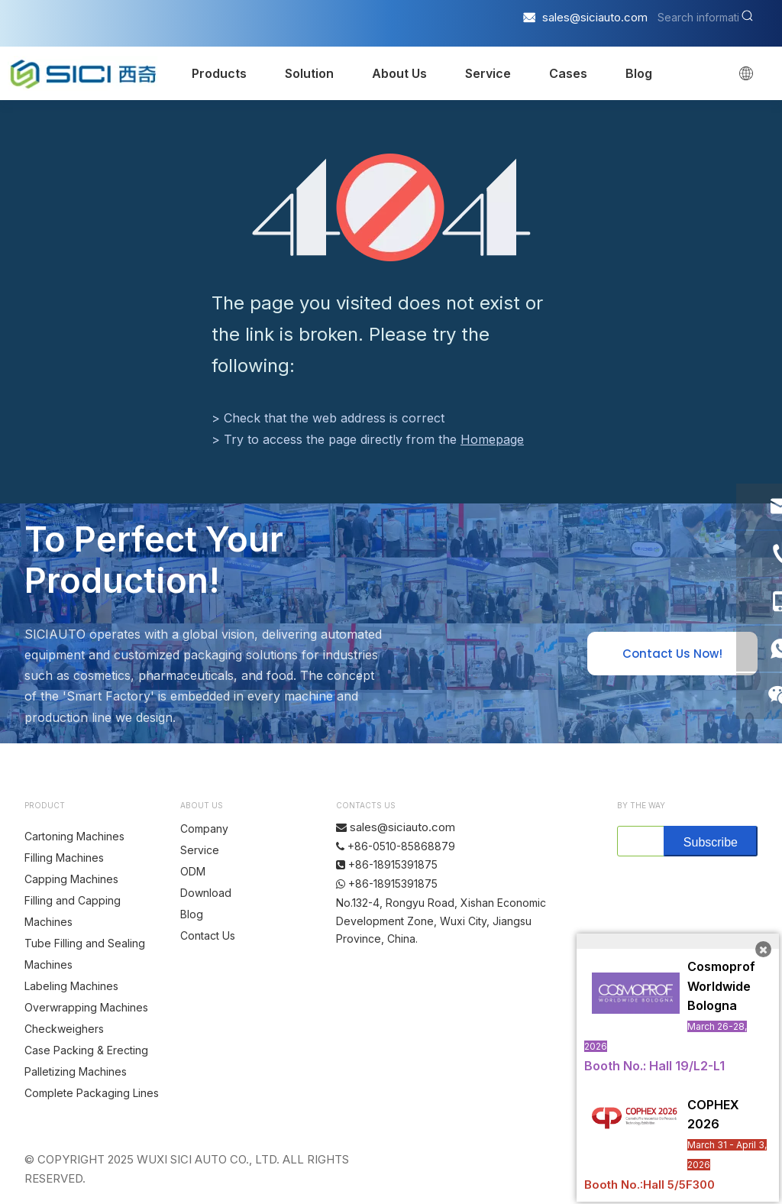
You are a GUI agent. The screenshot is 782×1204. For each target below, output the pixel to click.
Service (488, 73)
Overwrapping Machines (86, 1007)
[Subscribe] (711, 841)
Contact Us (207, 935)
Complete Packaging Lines (91, 1092)
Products (219, 73)
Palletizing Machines (75, 1071)
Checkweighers (64, 1028)
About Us (399, 73)
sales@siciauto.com (595, 17)
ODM (192, 871)
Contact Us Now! (672, 654)
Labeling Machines (71, 985)
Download (205, 892)
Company (204, 828)
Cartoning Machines (74, 836)
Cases (568, 73)
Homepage (492, 439)
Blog (638, 73)
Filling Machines (64, 857)
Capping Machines (71, 878)
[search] (637, 841)
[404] (391, 207)
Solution (309, 73)
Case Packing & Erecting (86, 1050)
